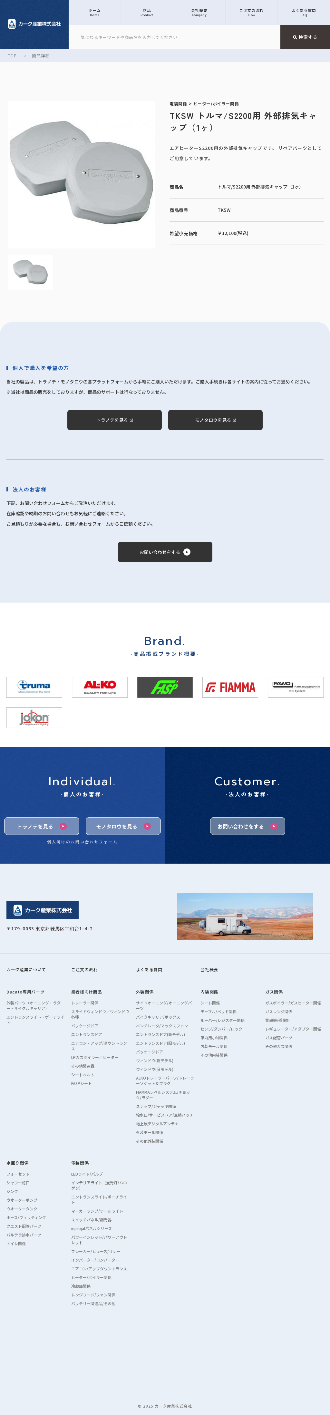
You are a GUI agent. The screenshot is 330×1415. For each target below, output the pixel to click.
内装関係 (209, 992)
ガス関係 (274, 992)
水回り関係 (17, 1163)
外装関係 (145, 992)
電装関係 (80, 1163)
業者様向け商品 (86, 992)
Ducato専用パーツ (25, 992)
